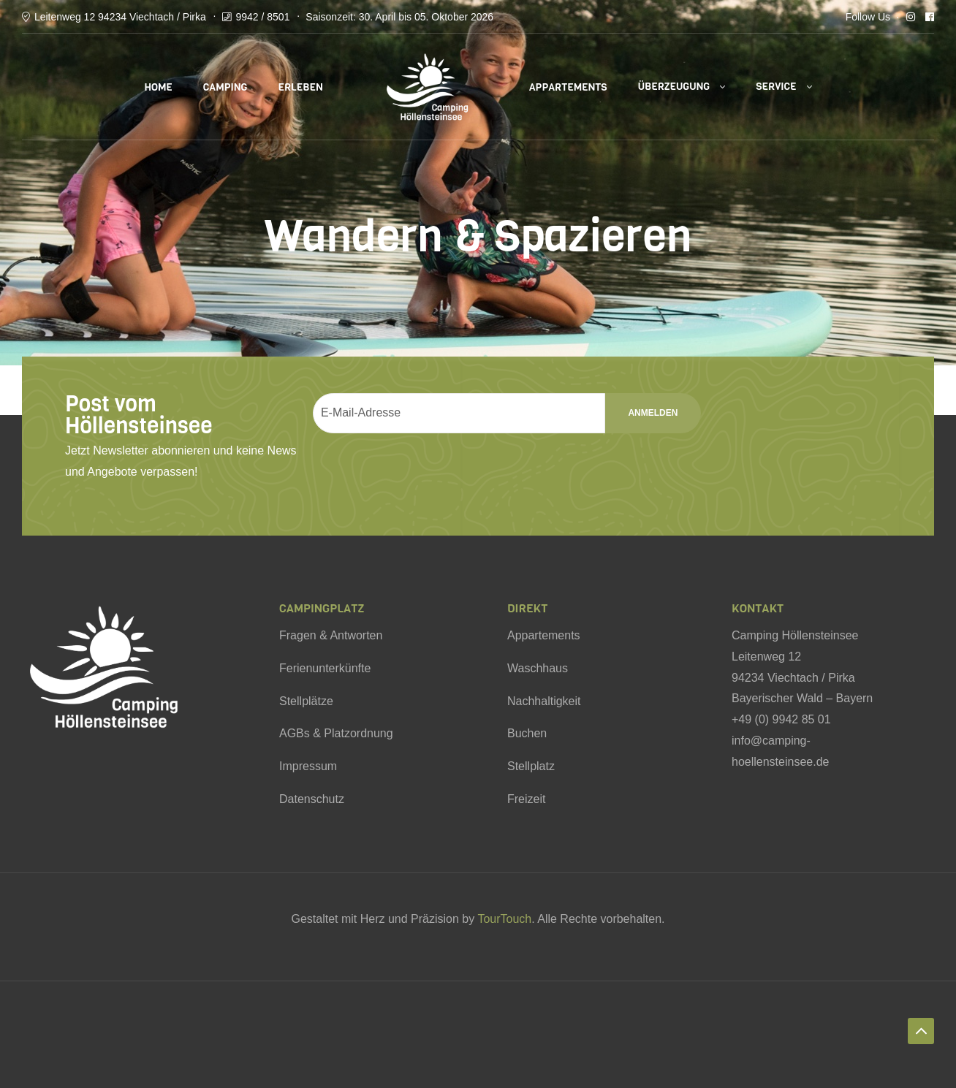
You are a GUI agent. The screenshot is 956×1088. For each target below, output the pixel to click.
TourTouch (504, 919)
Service (776, 87)
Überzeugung (674, 87)
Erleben (300, 87)
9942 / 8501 (262, 17)
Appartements (568, 87)
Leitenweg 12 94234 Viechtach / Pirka (120, 17)
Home (158, 87)
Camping (225, 87)
